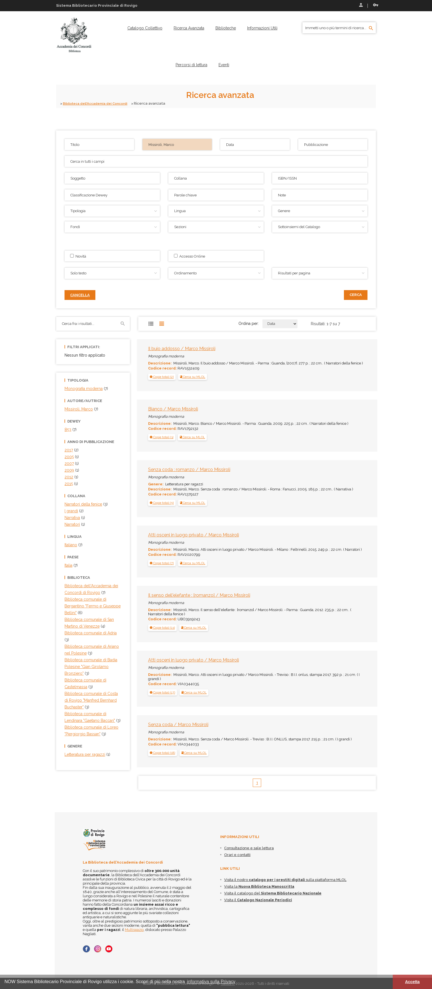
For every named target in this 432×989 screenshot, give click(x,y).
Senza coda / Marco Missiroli (178, 724)
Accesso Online (189, 256)
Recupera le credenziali (375, 5)
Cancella (80, 295)
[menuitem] (144, 28)
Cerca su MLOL (192, 377)
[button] (162, 377)
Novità (78, 256)
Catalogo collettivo (144, 28)
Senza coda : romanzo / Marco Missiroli (189, 469)
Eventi (224, 65)
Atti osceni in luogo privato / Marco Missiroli (193, 535)
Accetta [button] (412, 981)
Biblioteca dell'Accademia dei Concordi (98, 103)
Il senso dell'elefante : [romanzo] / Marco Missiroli (199, 595)
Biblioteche (225, 28)
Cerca (356, 295)
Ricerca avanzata (189, 28)
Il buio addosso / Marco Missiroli (181, 348)
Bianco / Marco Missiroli (173, 409)
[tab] (162, 377)
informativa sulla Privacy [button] (211, 981)
